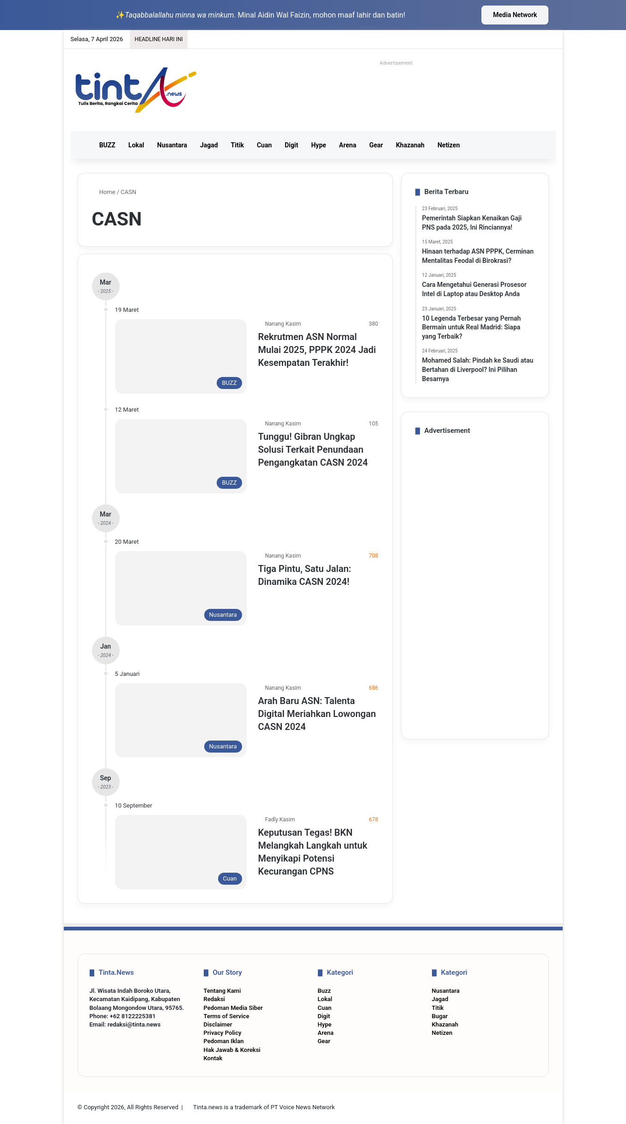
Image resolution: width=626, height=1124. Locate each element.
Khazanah (410, 145)
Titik (237, 145)
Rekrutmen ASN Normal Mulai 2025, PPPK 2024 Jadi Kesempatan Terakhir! (317, 349)
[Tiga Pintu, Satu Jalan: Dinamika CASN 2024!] (181, 588)
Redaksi (214, 999)
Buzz (324, 990)
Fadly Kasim (280, 819)
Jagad (209, 145)
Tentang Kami (222, 990)
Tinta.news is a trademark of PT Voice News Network (263, 1107)
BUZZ (107, 145)
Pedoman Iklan (224, 1041)
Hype (318, 145)
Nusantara (172, 145)
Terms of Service (226, 1016)
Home (103, 191)
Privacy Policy (223, 1032)
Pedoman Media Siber (233, 1007)
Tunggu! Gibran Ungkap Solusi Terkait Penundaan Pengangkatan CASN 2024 (313, 449)
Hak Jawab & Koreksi (232, 1049)
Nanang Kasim (283, 324)
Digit (291, 145)
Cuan (264, 145)
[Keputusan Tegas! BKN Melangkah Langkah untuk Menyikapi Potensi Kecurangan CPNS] (181, 852)
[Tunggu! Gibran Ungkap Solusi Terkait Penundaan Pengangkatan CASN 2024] (181, 456)
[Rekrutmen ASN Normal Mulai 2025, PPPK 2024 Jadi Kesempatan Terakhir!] (181, 356)
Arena (347, 145)
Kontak (213, 1058)
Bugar (440, 1016)
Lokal (136, 145)
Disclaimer (218, 1024)
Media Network (515, 14)
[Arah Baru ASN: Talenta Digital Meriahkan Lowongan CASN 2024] (181, 720)
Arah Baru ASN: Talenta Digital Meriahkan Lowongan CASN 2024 (317, 713)
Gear (376, 145)
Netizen (449, 145)
